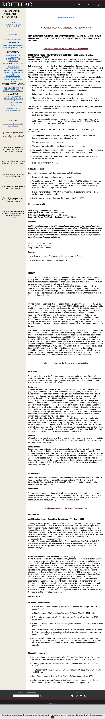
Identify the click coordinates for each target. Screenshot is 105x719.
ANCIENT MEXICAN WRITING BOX (13, 87)
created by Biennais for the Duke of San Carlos (13, 137)
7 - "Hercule (7, 133)
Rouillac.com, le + (13, 120)
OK (52, 717)
